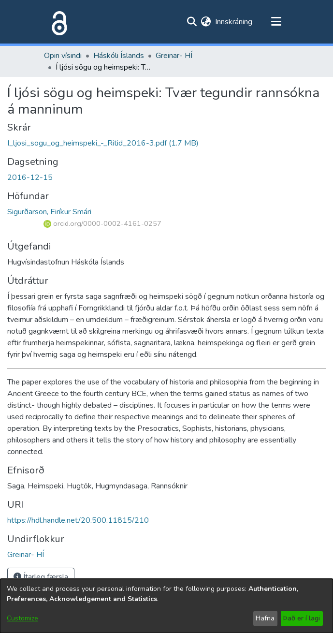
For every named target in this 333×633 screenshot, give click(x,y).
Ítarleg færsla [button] (41, 577)
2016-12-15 (30, 177)
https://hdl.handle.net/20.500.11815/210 (78, 520)
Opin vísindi (63, 55)
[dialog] (166, 606)
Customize (22, 618)
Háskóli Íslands (118, 55)
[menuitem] (206, 22)
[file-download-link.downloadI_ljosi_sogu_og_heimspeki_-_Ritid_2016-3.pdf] (103, 143)
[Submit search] (192, 22)
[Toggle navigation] (276, 22)
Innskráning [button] (234, 21)
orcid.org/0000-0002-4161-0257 (102, 223)
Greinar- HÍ (174, 55)
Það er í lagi (301, 618)
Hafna (265, 618)
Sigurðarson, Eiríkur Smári (49, 211)
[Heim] (57, 21)
